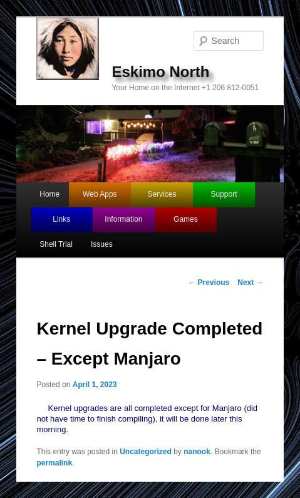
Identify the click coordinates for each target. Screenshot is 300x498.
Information (123, 219)
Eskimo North (160, 71)
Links (61, 219)
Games (185, 219)
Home (49, 194)
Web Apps (99, 194)
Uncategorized (146, 451)
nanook (197, 451)
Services (161, 194)
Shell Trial (56, 244)
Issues (102, 244)
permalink (54, 463)
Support (224, 194)
